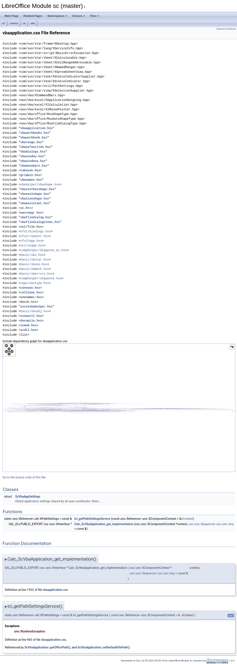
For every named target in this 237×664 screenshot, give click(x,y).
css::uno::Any (225, 524)
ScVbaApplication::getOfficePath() (47, 647)
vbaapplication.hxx (36, 128)
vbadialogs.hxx (33, 152)
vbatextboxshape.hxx (37, 189)
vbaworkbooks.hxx (34, 133)
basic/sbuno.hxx (33, 264)
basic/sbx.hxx (32, 255)
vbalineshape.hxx (34, 199)
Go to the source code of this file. (24, 477)
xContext (187, 518)
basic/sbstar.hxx (34, 260)
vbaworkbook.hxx (33, 137)
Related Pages (32, 15)
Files (94, 15)
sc (3, 23)
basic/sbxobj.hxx (34, 311)
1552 (30, 589)
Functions (231, 29)
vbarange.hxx (31, 142)
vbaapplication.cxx (55, 589)
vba (33, 23)
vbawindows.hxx (33, 161)
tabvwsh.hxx (30, 170)
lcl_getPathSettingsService (92, 518)
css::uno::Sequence (201, 524)
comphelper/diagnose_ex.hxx (43, 250)
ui (24, 23)
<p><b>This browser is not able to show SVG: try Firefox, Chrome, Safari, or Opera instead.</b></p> (119, 408)
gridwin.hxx (30, 175)
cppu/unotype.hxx (34, 283)
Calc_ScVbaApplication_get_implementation (103, 524)
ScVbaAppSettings (27, 496)
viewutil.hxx (31, 316)
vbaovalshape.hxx (34, 194)
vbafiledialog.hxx (35, 217)
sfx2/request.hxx (34, 236)
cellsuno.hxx (31, 292)
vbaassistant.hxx (34, 203)
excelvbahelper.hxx (36, 306)
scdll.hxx (28, 330)
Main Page (11, 15)
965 (29, 639)
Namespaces (57, 15)
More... (96, 501)
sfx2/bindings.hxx (35, 231)
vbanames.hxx (31, 180)
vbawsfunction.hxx (35, 147)
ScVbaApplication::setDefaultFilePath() (103, 647)
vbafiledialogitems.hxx (40, 222)
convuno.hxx (30, 288)
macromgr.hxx (31, 213)
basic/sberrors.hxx (36, 274)
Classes (78, 15)
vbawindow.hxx (32, 156)
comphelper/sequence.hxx (40, 278)
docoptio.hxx (31, 321)
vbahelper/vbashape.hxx (40, 184)
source (14, 23)
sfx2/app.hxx (31, 241)
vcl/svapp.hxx (32, 245)
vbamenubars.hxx (33, 166)
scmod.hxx (28, 325)
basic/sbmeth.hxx (34, 269)
